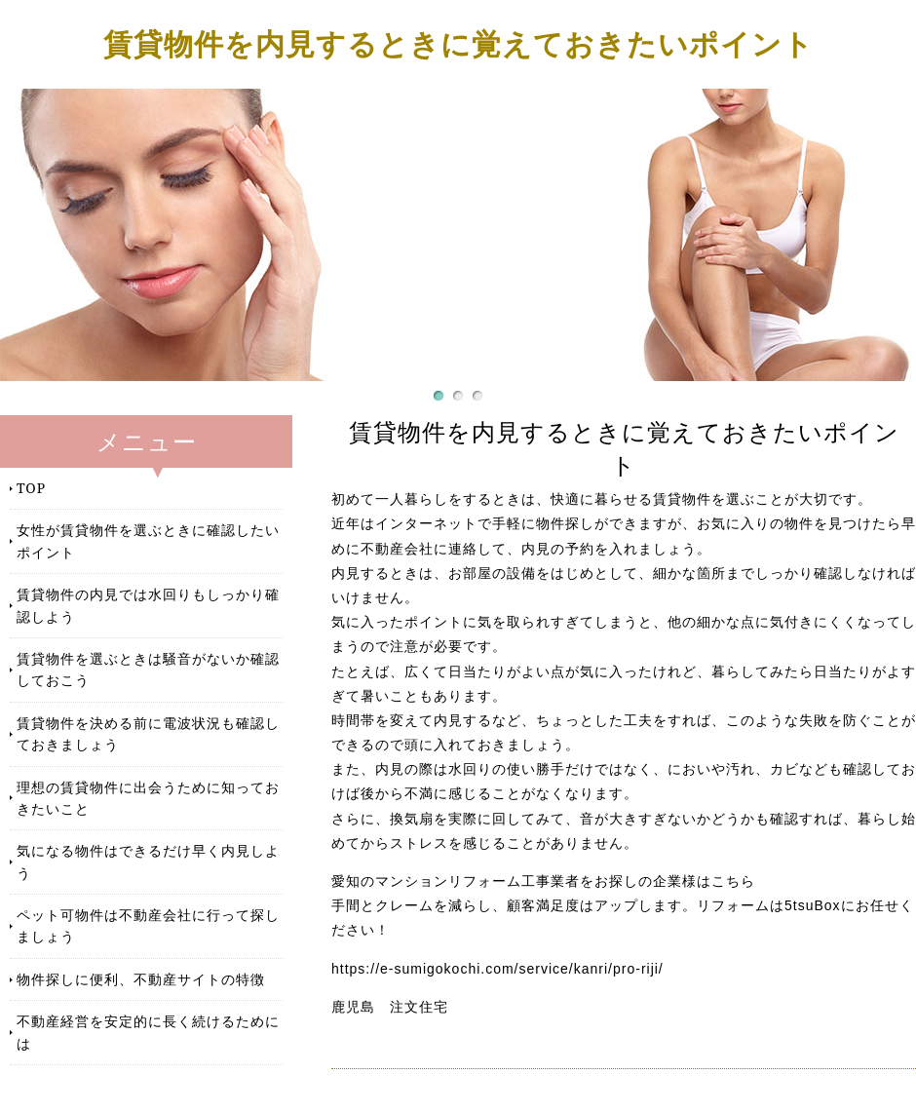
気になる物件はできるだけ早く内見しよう (148, 861)
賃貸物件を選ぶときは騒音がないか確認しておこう (148, 669)
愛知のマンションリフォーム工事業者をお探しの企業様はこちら (543, 881)
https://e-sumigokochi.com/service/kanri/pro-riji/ (497, 969)
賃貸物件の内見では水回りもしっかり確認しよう (148, 605)
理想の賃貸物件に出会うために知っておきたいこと (148, 798)
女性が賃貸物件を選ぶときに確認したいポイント (148, 540)
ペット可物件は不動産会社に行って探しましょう (148, 925)
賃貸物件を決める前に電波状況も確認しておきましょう (148, 733)
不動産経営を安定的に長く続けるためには (148, 1032)
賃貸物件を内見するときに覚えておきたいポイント (458, 43)
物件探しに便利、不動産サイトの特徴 (141, 979)
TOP (31, 488)
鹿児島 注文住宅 (389, 1007)
